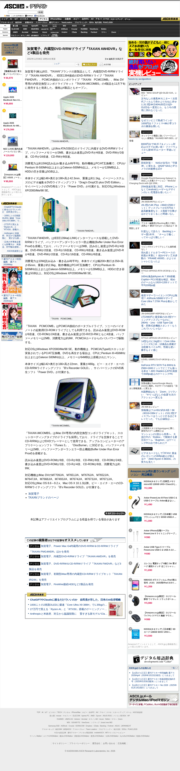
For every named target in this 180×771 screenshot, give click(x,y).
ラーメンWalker (36, 736)
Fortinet (94, 32)
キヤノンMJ (25, 35)
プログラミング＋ (105, 729)
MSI (64, 26)
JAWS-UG (69, 719)
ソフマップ (45, 35)
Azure (44, 32)
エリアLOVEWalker (50, 736)
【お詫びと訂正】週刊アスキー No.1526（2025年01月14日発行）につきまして (154, 686)
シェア (57, 64)
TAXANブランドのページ (43, 497)
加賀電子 (33, 493)
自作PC (85, 19)
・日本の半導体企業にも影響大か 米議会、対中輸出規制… (11, 244)
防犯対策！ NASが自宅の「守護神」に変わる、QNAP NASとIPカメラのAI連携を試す (159, 165)
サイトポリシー (59, 743)
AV (92, 19)
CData (74, 32)
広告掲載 (122, 743)
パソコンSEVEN (54, 25)
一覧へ (174, 668)
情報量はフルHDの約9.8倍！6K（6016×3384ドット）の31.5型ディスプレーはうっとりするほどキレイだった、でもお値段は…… (159, 414)
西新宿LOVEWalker (81, 736)
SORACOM (80, 726)
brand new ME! (106, 722)
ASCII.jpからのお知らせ (140, 668)
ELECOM (15, 29)
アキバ (98, 19)
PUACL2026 (108, 22)
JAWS (15, 32)
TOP (38, 712)
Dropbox (64, 32)
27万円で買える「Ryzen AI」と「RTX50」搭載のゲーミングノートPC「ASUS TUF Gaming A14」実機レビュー (94, 609)
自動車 (68, 19)
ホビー (76, 19)
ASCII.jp (14, 6)
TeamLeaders (66, 22)
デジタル (36, 6)
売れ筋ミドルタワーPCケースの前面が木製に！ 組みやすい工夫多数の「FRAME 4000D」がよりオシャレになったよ (159, 257)
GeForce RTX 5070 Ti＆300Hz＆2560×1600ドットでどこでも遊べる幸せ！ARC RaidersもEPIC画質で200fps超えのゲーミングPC (159, 369)
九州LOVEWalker (112, 736)
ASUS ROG (35, 29)
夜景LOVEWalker (97, 736)
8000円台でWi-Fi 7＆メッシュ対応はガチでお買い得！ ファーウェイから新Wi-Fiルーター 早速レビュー (159, 148)
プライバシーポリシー (79, 743)
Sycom (45, 26)
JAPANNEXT (35, 35)
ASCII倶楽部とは (15, 251)
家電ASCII (29, 22)
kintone (35, 32)
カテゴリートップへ (114, 513)
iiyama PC (85, 716)
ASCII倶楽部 (170, 19)
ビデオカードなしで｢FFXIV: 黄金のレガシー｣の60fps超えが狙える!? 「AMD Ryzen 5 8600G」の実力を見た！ (159, 457)
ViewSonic (94, 29)
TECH (34, 19)
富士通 (15, 26)
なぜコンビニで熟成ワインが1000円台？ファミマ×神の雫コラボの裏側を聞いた (158, 123)
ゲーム (127, 19)
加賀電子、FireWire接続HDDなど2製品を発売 (67, 584)
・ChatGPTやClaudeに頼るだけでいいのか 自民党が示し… (11, 209)
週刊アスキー (54, 22)
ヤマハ (103, 32)
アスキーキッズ (7, 22)
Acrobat (25, 32)
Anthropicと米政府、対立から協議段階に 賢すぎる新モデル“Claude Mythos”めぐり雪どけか (83, 613)
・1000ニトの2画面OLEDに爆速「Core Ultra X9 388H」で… (11, 218)
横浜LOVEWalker (66, 736)
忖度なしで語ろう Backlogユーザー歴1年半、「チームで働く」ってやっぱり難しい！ (158, 234)
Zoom (113, 32)
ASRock (64, 29)
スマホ (106, 19)
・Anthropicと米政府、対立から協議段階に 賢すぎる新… (11, 236)
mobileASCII (99, 733)
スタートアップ (116, 19)
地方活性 (98, 22)
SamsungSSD (52, 29)
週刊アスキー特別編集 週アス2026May (12, 262)
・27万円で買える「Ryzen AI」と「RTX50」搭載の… (11, 227)
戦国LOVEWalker (142, 736)
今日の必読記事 (60, 733)
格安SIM (18, 22)
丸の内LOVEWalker (127, 736)
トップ (4, 19)
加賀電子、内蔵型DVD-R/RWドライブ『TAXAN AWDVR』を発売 (78, 556)
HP (84, 26)
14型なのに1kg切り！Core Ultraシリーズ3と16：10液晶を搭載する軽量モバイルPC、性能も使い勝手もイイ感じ (158, 345)
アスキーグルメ (42, 22)
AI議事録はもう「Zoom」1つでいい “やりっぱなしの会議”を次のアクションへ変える (159, 394)
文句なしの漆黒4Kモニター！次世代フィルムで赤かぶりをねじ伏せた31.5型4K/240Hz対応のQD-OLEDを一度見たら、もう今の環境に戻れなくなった (159, 104)
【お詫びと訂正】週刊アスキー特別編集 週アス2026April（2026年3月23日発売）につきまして (153, 674)
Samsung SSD (54, 726)
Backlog (84, 32)
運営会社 (96, 743)
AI (11, 19)
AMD (25, 29)
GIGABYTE (44, 29)
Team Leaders (91, 729)
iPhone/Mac (56, 19)
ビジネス (24, 19)
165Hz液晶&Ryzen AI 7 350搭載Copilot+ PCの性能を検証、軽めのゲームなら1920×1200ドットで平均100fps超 (159, 281)
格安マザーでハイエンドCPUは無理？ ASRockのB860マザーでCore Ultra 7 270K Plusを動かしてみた (159, 300)
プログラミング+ (81, 22)
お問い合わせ (109, 743)
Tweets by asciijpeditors (139, 79)
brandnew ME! (54, 35)
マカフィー (15, 35)
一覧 (77, 64)
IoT (16, 19)
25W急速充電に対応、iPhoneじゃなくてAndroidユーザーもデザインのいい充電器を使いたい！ (159, 189)
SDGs (91, 22)
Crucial (74, 29)
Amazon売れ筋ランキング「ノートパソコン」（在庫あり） (11, 49)
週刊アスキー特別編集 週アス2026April (12, 298)
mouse (25, 26)
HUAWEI (84, 29)
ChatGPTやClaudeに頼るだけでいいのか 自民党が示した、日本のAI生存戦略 (75, 599)
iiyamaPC (34, 26)
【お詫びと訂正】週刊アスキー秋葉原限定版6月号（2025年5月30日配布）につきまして (153, 680)
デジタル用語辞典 (86, 733)
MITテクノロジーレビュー (115, 733)
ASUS (74, 26)
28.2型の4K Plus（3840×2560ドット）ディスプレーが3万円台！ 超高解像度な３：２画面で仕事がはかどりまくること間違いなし (159, 209)
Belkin (103, 29)
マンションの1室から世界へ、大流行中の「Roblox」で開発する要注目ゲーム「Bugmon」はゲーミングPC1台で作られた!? (159, 438)
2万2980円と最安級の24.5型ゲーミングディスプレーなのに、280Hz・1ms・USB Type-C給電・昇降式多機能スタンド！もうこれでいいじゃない (159, 323)
